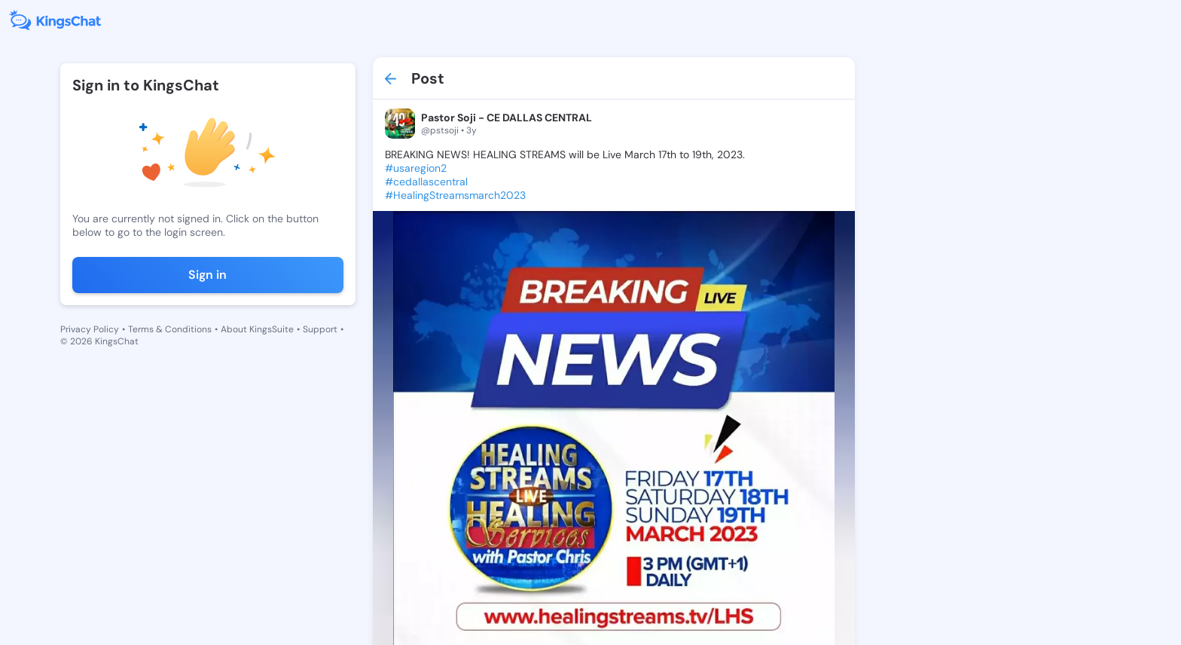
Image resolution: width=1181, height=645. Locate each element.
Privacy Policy (89, 329)
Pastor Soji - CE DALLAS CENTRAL (506, 117)
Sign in (207, 275)
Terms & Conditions (170, 329)
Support (320, 329)
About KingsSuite (257, 329)
